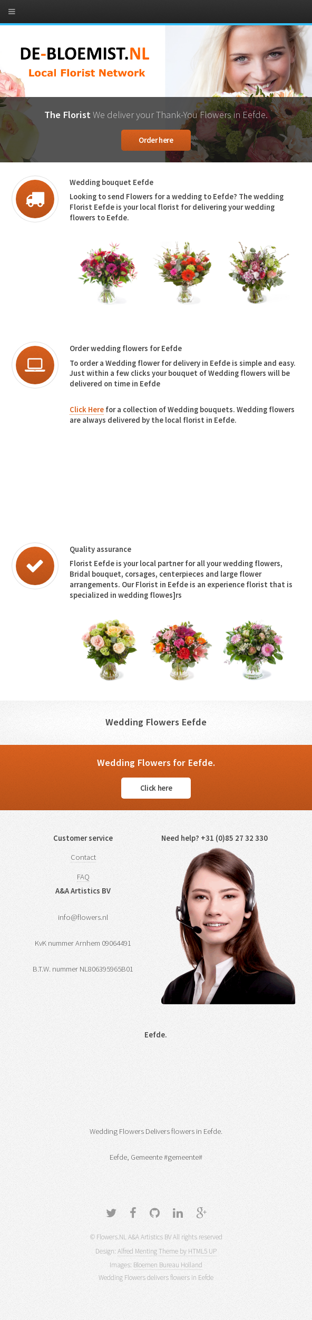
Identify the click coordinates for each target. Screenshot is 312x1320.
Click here (156, 788)
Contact (83, 857)
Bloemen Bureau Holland (167, 1264)
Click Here (87, 409)
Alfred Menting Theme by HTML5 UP (167, 1251)
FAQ (83, 876)
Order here (156, 140)
